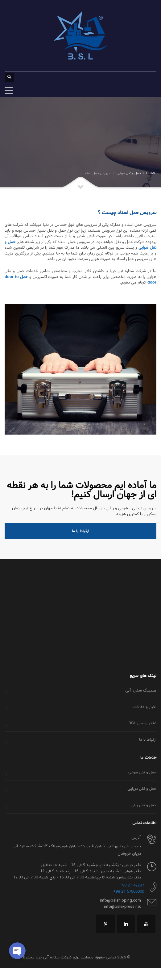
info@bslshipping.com (120, 900)
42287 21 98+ (132, 885)
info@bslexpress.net (122, 907)
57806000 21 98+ (128, 891)
